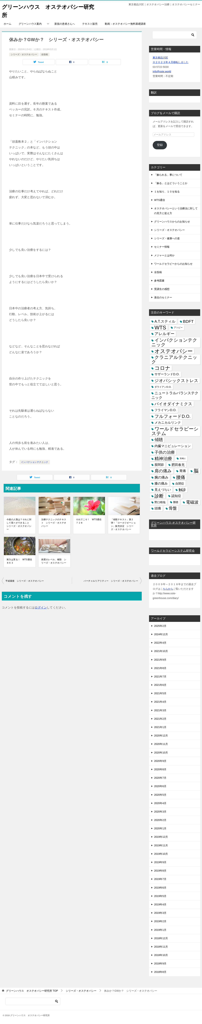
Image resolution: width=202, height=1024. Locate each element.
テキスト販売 (90, 23)
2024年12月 (161, 634)
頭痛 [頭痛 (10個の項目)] (158, 508)
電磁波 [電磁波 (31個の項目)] (192, 502)
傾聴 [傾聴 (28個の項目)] (159, 439)
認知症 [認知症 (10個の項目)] (176, 496)
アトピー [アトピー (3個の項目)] (178, 327)
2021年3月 (160, 710)
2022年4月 (160, 642)
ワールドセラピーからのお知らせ (173, 263)
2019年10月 (161, 853)
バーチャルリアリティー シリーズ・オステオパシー (111, 581)
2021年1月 (160, 727)
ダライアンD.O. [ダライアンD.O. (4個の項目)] (163, 387)
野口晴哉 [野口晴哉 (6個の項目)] (160, 502)
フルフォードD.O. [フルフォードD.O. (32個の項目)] (172, 416)
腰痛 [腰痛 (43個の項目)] (180, 477)
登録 (160, 144)
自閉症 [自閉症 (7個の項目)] (179, 483)
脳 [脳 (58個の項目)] (196, 471)
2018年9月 (160, 963)
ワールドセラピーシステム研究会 (173, 550)
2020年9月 (160, 761)
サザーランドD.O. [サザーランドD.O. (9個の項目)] (167, 374)
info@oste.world (162, 71)
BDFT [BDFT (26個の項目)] (188, 321)
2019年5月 (160, 896)
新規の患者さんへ (64, 23)
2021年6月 (160, 684)
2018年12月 (161, 938)
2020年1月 (160, 828)
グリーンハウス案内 (30, 23)
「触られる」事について (168, 174)
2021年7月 (160, 676)
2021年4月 (160, 701)
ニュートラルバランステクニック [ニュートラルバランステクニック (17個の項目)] (174, 395)
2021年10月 (161, 651)
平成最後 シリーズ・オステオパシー (24, 581)
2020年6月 (160, 786)
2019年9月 (160, 862)
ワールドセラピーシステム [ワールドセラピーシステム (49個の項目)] (175, 431)
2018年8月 (160, 971)
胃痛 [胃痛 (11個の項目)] (182, 471)
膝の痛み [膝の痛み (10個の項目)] (161, 483)
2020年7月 (160, 777)
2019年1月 (160, 929)
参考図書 (159, 280)
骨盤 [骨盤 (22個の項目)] (173, 508)
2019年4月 (160, 904)
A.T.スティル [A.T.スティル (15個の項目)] (165, 321)
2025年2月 (160, 625)
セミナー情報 (161, 246)
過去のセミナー (163, 297)
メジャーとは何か (164, 255)
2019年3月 (160, 912)
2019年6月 (160, 887)
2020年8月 (160, 769)
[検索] (175, 35)
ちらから (168, 588)
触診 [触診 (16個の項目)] (182, 490)
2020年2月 (160, 820)
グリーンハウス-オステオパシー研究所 (173, 524)
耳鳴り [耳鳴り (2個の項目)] (183, 458)
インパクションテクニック (34, 462)
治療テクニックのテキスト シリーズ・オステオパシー (53, 522)
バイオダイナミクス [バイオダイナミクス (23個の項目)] (173, 404)
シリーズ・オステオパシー (24, 54)
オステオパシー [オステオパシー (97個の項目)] (174, 351)
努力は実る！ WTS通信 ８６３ (20, 561)
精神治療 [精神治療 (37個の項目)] (163, 458)
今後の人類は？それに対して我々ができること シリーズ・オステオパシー (19, 524)
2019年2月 (160, 921)
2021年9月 (160, 659)
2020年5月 (160, 794)
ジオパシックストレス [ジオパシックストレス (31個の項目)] (176, 380)
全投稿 (44, 54)
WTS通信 (159, 200)
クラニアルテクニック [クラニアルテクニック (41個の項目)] (174, 359)
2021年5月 (160, 693)
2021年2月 (160, 718)
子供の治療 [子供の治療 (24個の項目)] (165, 452)
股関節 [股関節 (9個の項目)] (159, 464)
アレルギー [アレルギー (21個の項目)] (164, 334)
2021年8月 (160, 668)
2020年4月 (160, 803)
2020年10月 (161, 752)
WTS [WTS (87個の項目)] (160, 327)
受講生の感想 (161, 289)
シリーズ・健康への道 (167, 238)
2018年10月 (161, 955)
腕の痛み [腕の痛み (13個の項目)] (161, 477)
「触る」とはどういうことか (170, 183)
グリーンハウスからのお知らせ (172, 221)
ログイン (41, 607)
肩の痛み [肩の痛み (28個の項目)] (163, 470)
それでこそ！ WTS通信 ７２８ (89, 521)
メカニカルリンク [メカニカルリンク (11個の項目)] (168, 422)
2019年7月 (160, 879)
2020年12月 (161, 735)
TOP (32, 990)
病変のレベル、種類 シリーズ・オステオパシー (53, 561)
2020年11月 (161, 744)
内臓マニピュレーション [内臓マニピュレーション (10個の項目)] (173, 446)
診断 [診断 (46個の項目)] (159, 495)
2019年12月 (161, 836)
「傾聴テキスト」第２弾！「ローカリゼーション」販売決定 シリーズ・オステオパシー (123, 524)
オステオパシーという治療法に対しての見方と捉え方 (176, 210)
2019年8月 (160, 870)
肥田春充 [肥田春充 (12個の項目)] (178, 465)
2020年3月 (160, 811)
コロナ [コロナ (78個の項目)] (162, 368)
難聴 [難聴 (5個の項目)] (175, 502)
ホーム (7, 23)
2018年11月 (161, 946)
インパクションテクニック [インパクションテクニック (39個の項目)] (174, 342)
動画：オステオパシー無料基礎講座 (125, 23)
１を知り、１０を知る (167, 191)
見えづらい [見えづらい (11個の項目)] (163, 490)
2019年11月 (161, 845)
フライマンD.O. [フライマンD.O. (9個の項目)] (165, 410)
